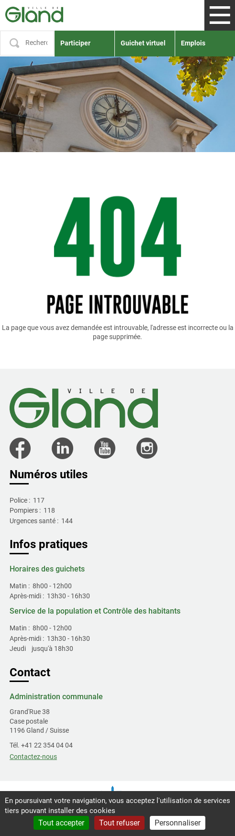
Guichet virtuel (143, 43)
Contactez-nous (33, 756)
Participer (75, 43)
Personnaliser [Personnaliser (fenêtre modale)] (178, 822)
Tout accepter (61, 822)
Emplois (193, 43)
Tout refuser (119, 822)
